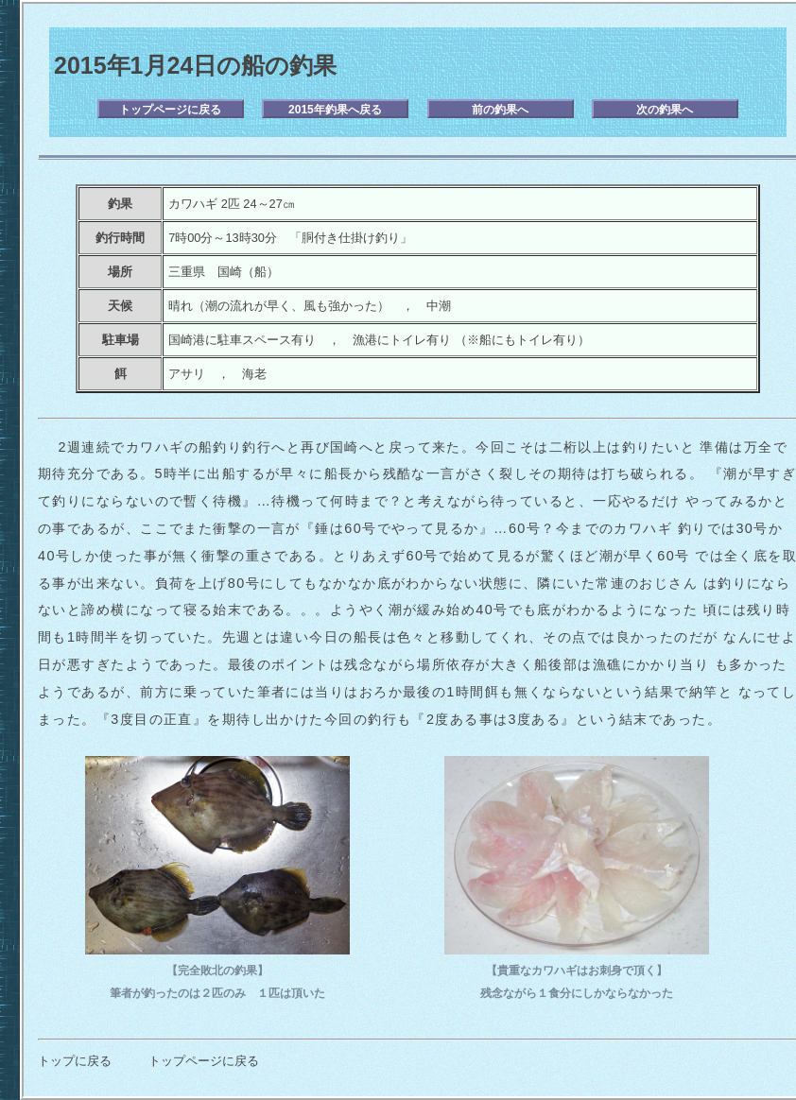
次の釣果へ (664, 109)
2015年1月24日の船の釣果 (195, 65)
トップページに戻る (170, 109)
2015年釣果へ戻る (335, 109)
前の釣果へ (500, 109)
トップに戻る (75, 1061)
